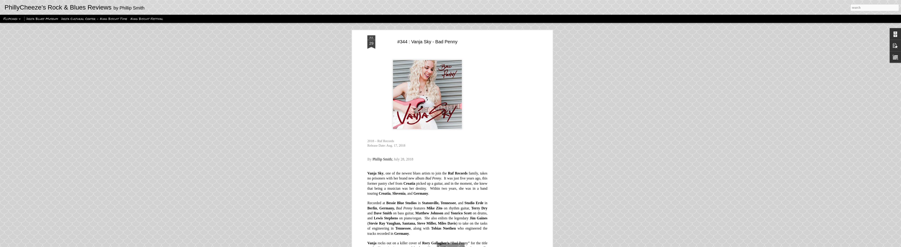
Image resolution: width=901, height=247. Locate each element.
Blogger (479, 244)
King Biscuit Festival (146, 18)
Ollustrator (455, 244)
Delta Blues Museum (42, 18)
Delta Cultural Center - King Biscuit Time (94, 18)
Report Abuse (492, 244)
